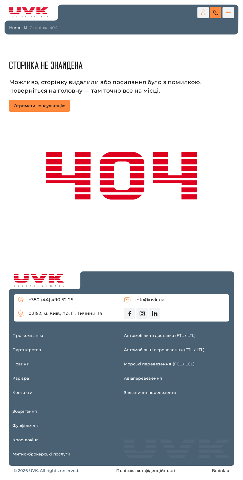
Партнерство (27, 349)
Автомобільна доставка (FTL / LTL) (160, 335)
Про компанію (28, 335)
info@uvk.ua (144, 299)
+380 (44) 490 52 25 (45, 299)
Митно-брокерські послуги (41, 454)
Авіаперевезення (143, 378)
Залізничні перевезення (150, 392)
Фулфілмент (26, 425)
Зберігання (25, 411)
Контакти (22, 392)
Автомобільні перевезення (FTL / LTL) (164, 349)
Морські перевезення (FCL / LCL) (159, 364)
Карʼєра (21, 378)
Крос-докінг (25, 439)
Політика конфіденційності (145, 470)
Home (15, 27)
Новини (21, 364)
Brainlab (220, 470)
